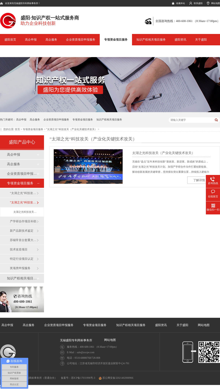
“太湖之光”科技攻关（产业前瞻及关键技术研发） (23, 193)
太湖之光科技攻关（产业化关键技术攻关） (24, 212)
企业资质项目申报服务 (80, 39)
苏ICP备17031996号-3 (83, 378)
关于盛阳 (201, 39)
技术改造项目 (18, 249)
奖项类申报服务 (20, 268)
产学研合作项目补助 (23, 221)
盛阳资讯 (180, 39)
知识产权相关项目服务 (151, 39)
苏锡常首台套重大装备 (23, 240)
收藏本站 (180, 3)
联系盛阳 (198, 3)
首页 (17, 129)
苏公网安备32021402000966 (116, 378)
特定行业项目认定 (21, 258)
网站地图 (215, 3)
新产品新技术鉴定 (21, 230)
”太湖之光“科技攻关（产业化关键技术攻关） (71, 129)
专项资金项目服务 (116, 39)
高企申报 (31, 39)
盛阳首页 (10, 39)
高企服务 (51, 39)
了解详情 (199, 180)
